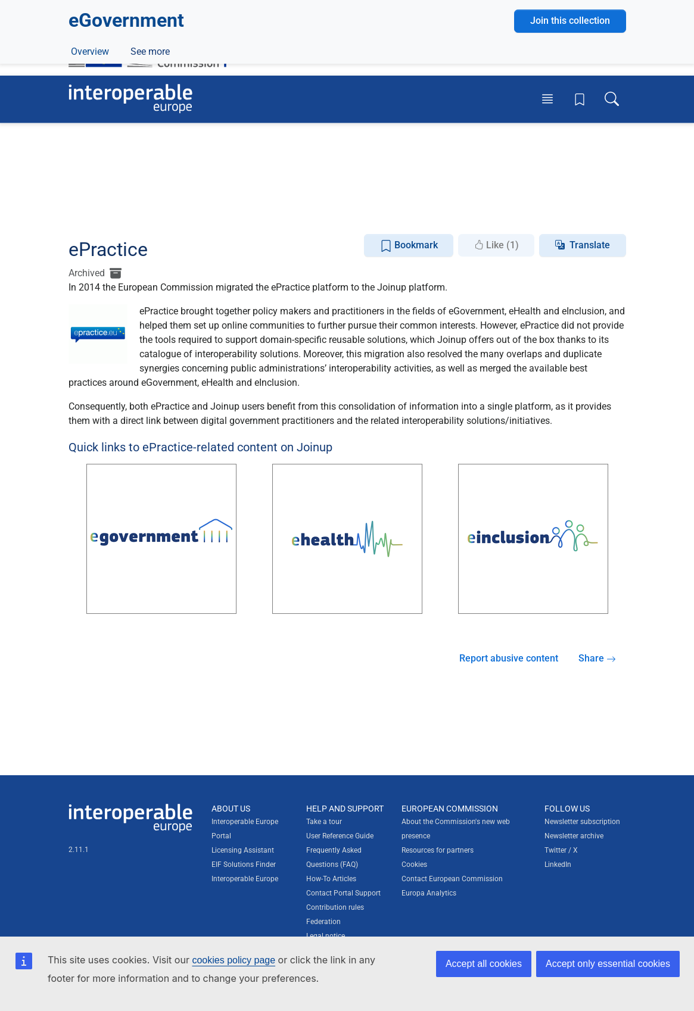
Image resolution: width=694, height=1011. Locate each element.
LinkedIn (557, 864)
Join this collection (570, 143)
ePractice (148, 212)
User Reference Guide (340, 836)
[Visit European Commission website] (153, 46)
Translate (589, 245)
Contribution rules (335, 907)
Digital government (147, 185)
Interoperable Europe (244, 879)
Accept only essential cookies (608, 964)
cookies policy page (233, 960)
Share (597, 658)
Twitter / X (561, 850)
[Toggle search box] (611, 99)
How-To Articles (331, 879)
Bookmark (409, 245)
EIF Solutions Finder (243, 864)
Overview (90, 212)
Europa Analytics (429, 893)
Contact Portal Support (343, 893)
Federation (323, 922)
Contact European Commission (452, 879)
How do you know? (246, 8)
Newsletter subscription (582, 821)
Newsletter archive (573, 836)
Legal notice (325, 936)
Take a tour (324, 821)
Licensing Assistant (242, 850)
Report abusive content (508, 658)
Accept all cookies (484, 964)
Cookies (414, 864)
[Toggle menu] (547, 99)
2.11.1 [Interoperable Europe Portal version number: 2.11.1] (79, 849)
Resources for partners (438, 850)
